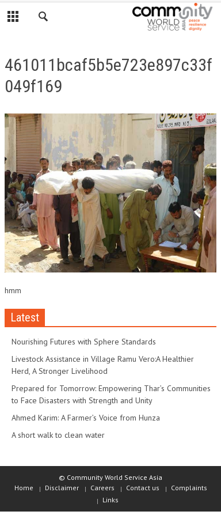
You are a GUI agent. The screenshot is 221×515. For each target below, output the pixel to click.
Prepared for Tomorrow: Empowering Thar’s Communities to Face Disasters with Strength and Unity (111, 394)
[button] (43, 18)
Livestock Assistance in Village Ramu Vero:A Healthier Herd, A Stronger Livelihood (103, 365)
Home (23, 487)
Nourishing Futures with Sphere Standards (84, 341)
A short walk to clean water (58, 435)
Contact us (142, 487)
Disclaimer (62, 487)
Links (110, 499)
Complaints (189, 487)
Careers (102, 487)
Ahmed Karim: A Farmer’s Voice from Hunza (86, 417)
